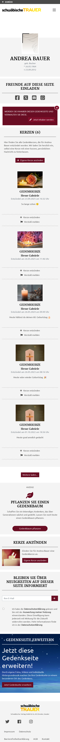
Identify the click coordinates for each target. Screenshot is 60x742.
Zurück (7, 2)
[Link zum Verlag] (21, 9)
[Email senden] (27, 598)
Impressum (9, 731)
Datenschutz (25, 731)
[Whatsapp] (42, 97)
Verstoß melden (30, 222)
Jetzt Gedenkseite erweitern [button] (17, 685)
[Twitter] (26, 97)
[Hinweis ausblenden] (56, 107)
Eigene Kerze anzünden (30, 160)
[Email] (34, 97)
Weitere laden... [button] (30, 475)
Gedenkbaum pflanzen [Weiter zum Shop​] (30, 528)
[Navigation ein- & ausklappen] (54, 9)
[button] (54, 598)
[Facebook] (17, 97)
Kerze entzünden (30, 217)
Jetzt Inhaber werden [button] (41, 119)
